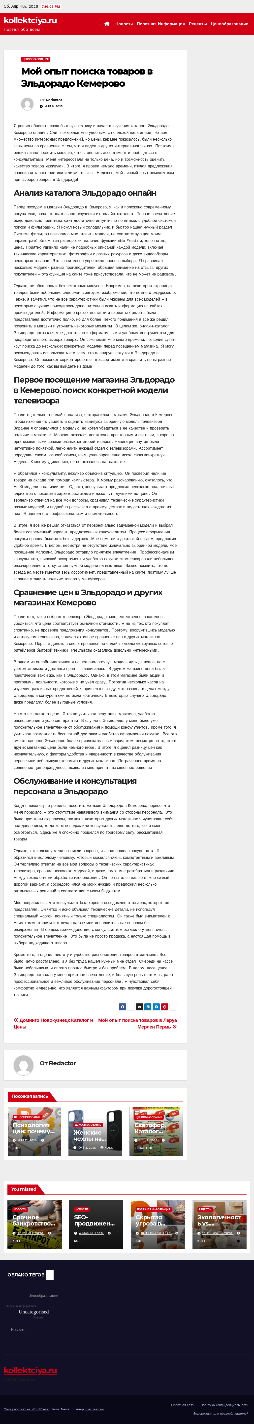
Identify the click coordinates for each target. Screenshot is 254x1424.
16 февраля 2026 (217, 1233)
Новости (124, 24)
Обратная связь (183, 1405)
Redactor (54, 100)
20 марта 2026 (31, 1233)
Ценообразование (230, 24)
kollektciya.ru (30, 20)
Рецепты (198, 24)
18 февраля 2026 (156, 1233)
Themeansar (94, 1409)
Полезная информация (161, 24)
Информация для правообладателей (220, 1413)
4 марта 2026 (91, 1233)
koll (106, 1147)
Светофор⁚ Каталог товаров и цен (155, 1131)
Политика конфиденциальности (224, 1405)
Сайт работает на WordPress (26, 1409)
